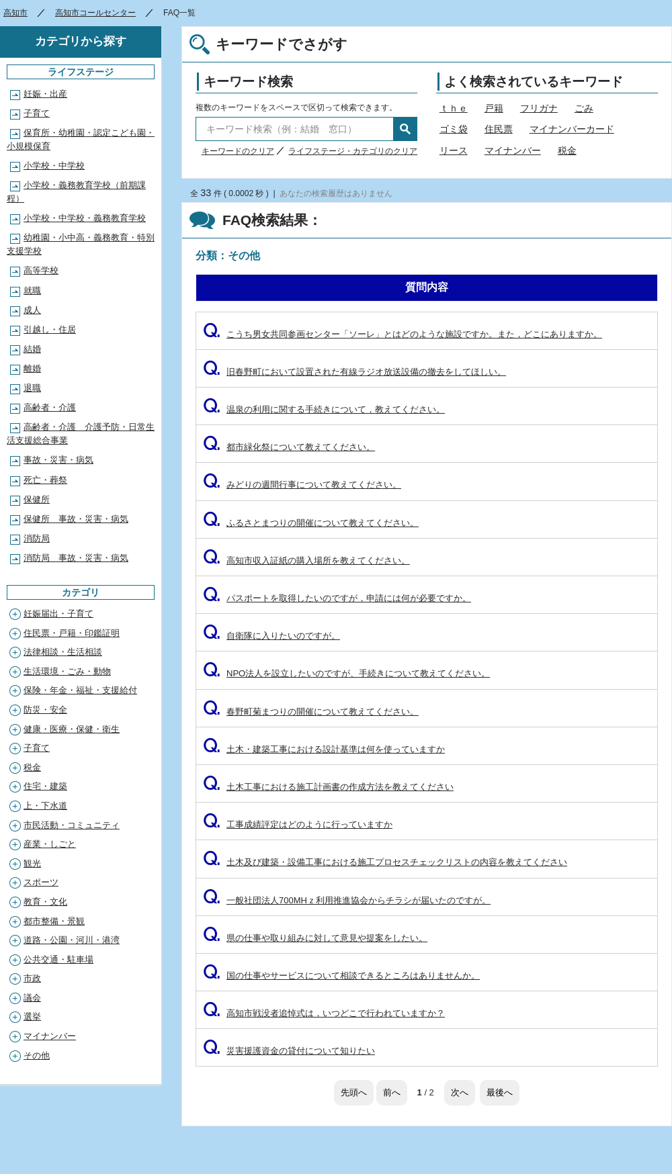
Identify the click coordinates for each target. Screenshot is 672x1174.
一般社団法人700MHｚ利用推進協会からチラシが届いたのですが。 (347, 900)
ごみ (584, 108)
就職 (32, 290)
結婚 (32, 349)
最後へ (500, 1092)
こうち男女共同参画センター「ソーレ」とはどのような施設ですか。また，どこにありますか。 (402, 334)
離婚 (32, 368)
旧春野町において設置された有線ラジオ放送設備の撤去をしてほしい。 (354, 372)
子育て (37, 113)
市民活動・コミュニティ (72, 825)
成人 (32, 310)
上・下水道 (45, 806)
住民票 (499, 129)
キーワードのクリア (238, 151)
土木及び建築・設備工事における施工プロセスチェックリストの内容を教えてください (385, 862)
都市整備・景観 (54, 921)
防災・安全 (45, 710)
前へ (392, 1092)
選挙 (32, 1016)
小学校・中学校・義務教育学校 (85, 218)
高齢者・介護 (50, 407)
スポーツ (41, 882)
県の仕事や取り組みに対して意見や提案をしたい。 (315, 938)
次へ (459, 1092)
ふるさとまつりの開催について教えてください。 (311, 523)
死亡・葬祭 (45, 480)
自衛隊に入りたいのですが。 (271, 636)
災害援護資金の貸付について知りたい (289, 1051)
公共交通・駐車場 (58, 959)
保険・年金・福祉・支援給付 (80, 690)
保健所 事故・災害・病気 (76, 519)
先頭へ (354, 1092)
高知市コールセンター (95, 12)
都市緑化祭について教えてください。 (289, 447)
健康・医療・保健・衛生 (72, 729)
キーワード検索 (248, 82)
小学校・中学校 (54, 166)
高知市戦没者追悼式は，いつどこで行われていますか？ (324, 1013)
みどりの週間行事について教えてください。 (302, 485)
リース (453, 150)
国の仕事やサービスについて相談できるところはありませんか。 (341, 975)
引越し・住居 (50, 329)
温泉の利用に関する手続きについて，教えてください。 (324, 409)
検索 (405, 129)
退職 (32, 388)
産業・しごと (50, 844)
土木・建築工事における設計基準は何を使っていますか (324, 749)
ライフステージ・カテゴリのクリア (352, 151)
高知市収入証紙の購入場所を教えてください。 (306, 560)
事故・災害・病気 (58, 460)
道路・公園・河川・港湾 (72, 940)
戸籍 (494, 108)
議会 (32, 998)
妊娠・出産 (45, 94)
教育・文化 (45, 902)
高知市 (15, 12)
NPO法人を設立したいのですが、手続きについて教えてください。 (346, 673)
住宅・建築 (45, 786)
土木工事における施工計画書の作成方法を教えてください (328, 787)
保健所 (37, 499)
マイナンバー (513, 150)
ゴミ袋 (453, 129)
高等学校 (41, 270)
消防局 (37, 538)
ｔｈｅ (453, 108)
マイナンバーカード (572, 129)
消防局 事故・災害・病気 (76, 558)
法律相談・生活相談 (63, 652)
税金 (567, 150)
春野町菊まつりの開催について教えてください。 (311, 712)
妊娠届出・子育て (58, 613)
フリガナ (539, 108)
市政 (32, 978)
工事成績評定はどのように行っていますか (297, 824)
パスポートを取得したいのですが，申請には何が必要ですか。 (337, 598)
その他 (37, 1055)
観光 (32, 863)
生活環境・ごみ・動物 (67, 671)
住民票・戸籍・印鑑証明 (72, 633)
